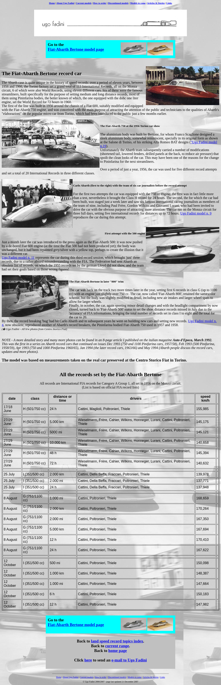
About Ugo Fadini (65, 3)
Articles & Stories (156, 3)
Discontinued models (118, 3)
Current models (83, 3)
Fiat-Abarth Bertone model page (76, 49)
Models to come (137, 3)
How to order (99, 3)
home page (117, 650)
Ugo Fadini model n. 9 (195, 213)
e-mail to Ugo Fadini (129, 660)
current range (117, 646)
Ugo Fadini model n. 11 (18, 257)
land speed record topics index (117, 641)
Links (169, 3)
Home (52, 3)
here (88, 660)
